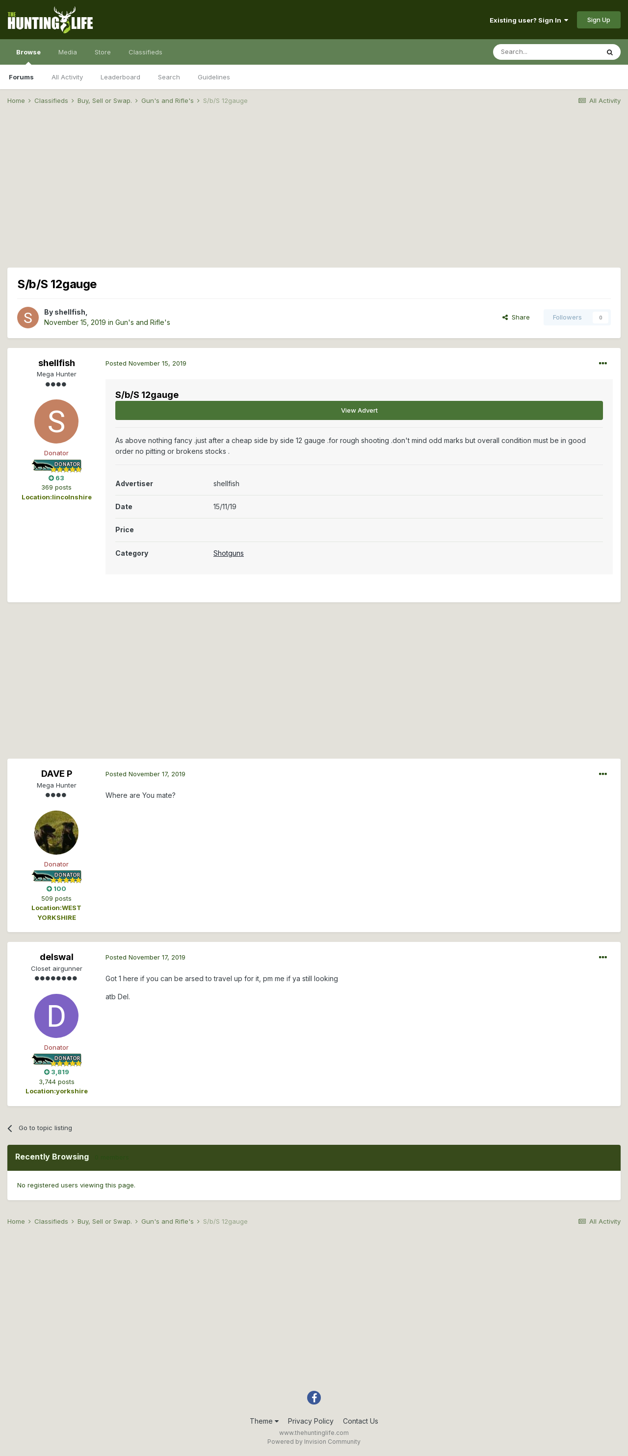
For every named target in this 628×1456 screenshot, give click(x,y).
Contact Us (360, 1421)
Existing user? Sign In (529, 20)
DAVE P (56, 773)
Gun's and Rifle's (142, 322)
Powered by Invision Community (314, 1441)
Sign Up (598, 20)
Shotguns (228, 553)
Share (516, 317)
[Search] (546, 52)
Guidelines (214, 77)
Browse (28, 56)
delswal (57, 957)
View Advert (359, 410)
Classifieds (145, 52)
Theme (264, 1421)
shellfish (69, 312)
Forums (21, 77)
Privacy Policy (311, 1421)
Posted (145, 363)
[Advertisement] (314, 189)
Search (169, 77)
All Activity (67, 77)
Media (67, 52)
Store (103, 52)
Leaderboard (120, 77)
